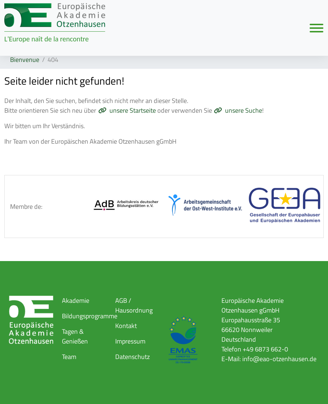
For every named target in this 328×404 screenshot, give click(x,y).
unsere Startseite (132, 110)
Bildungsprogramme (89, 316)
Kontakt (126, 326)
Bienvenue (24, 59)
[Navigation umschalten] (316, 28)
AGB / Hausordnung (134, 305)
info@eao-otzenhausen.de (279, 359)
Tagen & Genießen (75, 336)
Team (69, 357)
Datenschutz (132, 357)
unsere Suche (243, 110)
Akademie (75, 300)
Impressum (130, 341)
